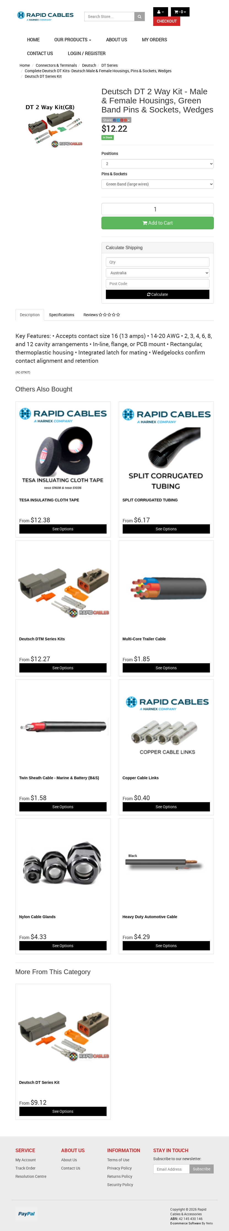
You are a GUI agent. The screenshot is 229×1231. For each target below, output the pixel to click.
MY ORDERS (154, 40)
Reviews (101, 314)
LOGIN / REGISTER (87, 53)
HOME (33, 40)
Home (25, 65)
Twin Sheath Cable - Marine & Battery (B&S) (59, 778)
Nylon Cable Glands (37, 917)
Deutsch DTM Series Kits (42, 639)
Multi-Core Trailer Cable (144, 639)
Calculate (157, 294)
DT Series (109, 65)
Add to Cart (157, 222)
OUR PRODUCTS (72, 40)
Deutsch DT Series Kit (43, 76)
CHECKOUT (167, 21)
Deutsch (89, 65)
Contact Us (70, 1168)
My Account (25, 1159)
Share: (116, 120)
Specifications (61, 314)
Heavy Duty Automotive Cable (150, 917)
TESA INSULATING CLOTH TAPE (49, 500)
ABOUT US (116, 40)
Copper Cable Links (141, 778)
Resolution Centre (30, 1176)
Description (30, 314)
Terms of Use (118, 1159)
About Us (69, 1159)
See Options (62, 528)
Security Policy (120, 1184)
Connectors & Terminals (56, 65)
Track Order (25, 1168)
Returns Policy (119, 1176)
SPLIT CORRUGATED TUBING (150, 500)
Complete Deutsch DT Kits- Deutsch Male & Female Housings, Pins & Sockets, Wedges (98, 70)
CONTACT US (40, 53)
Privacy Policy (119, 1168)
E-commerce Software (185, 1223)
